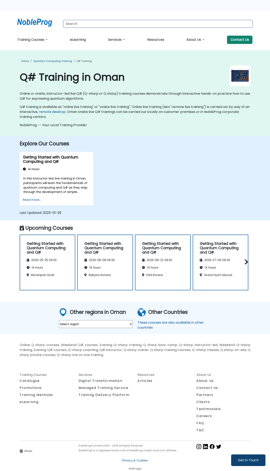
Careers (204, 416)
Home (25, 61)
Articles (145, 380)
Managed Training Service (103, 387)
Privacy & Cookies (135, 460)
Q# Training (84, 61)
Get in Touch (248, 460)
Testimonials (208, 409)
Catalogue (29, 380)
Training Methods (36, 394)
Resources (155, 39)
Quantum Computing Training (52, 61)
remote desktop (52, 111)
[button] (245, 261)
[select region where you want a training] (96, 324)
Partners (204, 394)
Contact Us (240, 39)
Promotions (31, 387)
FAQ (200, 423)
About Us (194, 39)
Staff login (135, 468)
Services (115, 39)
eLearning (78, 39)
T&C (200, 430)
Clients (203, 402)
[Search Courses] (158, 24)
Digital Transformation (100, 380)
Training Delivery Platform (104, 394)
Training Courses (31, 39)
